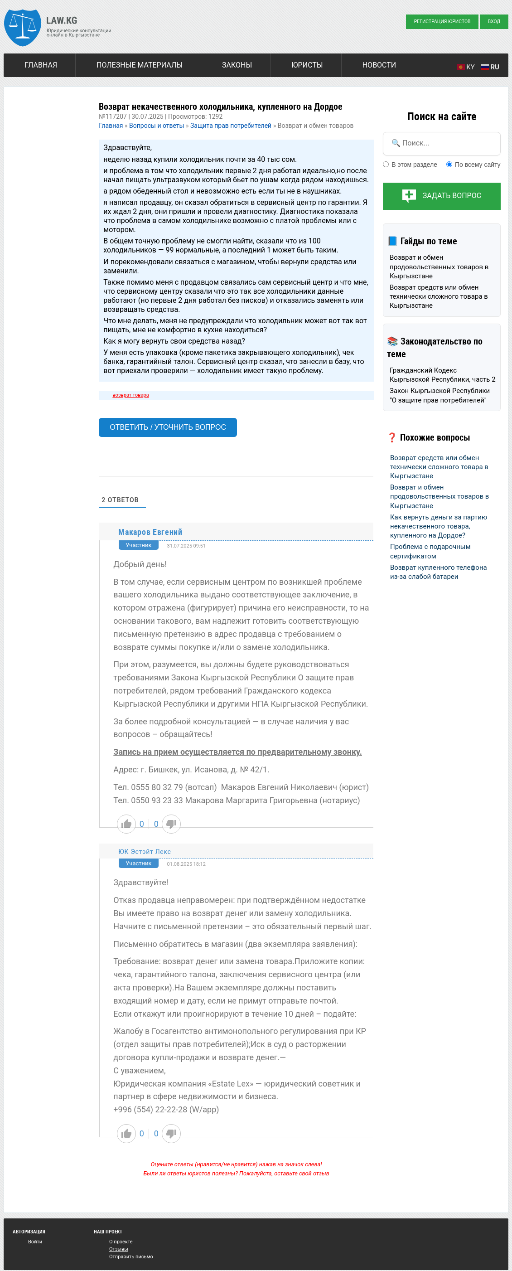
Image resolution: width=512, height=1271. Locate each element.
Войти (35, 1242)
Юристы (307, 65)
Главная (40, 65)
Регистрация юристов (442, 21)
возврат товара (130, 395)
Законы (237, 65)
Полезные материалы (140, 65)
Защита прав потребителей (230, 125)
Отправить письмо (131, 1257)
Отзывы (118, 1249)
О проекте (121, 1242)
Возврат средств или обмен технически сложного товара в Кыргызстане (439, 296)
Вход (494, 21)
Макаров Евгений (150, 532)
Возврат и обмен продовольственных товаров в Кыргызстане (439, 266)
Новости (379, 65)
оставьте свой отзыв (301, 1173)
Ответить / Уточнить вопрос (168, 427)
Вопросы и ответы (156, 125)
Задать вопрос (452, 195)
